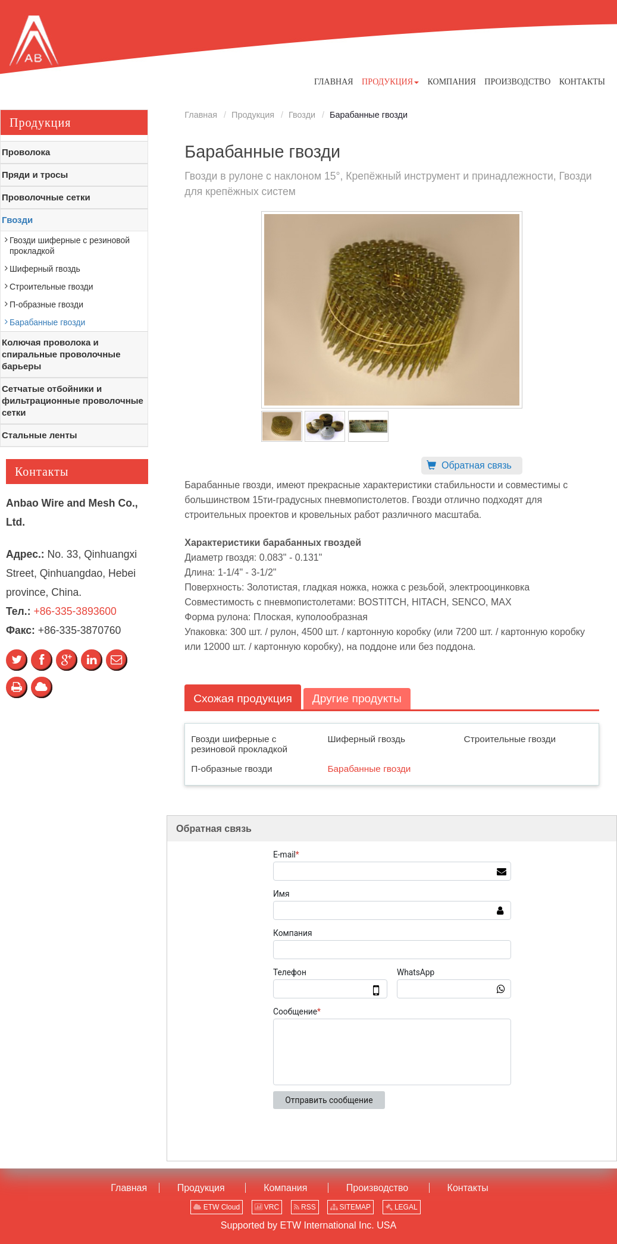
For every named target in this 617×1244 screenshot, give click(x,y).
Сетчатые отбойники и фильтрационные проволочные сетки (72, 400)
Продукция (252, 115)
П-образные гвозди (231, 769)
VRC (267, 1207)
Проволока (26, 152)
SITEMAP (350, 1207)
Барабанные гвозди (369, 769)
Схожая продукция (242, 698)
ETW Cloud (216, 1207)
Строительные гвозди (510, 739)
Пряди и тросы (35, 174)
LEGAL (402, 1207)
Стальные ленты (39, 435)
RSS (305, 1207)
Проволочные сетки (46, 197)
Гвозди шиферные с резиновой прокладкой (239, 744)
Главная (200, 115)
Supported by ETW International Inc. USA (308, 1225)
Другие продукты (357, 698)
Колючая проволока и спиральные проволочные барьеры (61, 354)
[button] (390, 81)
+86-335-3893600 (74, 611)
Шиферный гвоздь (366, 739)
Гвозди (302, 115)
